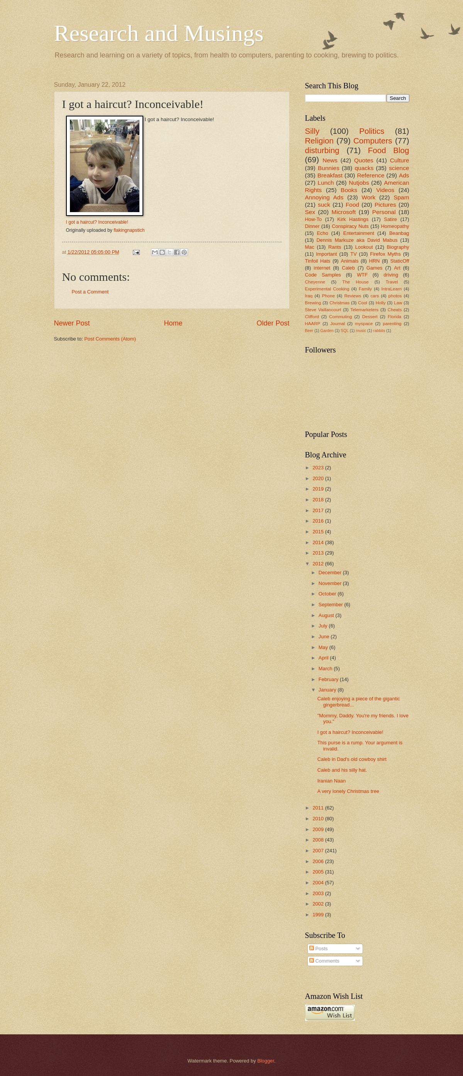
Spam (401, 197)
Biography (398, 247)
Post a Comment (90, 292)
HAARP (313, 323)
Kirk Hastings (352, 219)
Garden (327, 331)
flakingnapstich (129, 230)
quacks (364, 168)
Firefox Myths (385, 254)
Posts (318, 948)
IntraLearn (392, 289)
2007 (318, 850)
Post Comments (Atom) (110, 339)
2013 (318, 553)
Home (173, 323)
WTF (362, 275)
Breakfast (330, 175)
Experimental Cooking (327, 289)
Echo (322, 233)
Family (365, 289)
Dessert (370, 316)
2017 (318, 510)
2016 (318, 521)
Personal (384, 212)
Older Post (272, 323)
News (329, 160)
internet (322, 268)
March (326, 668)
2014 (318, 542)
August (327, 615)
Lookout (364, 247)
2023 (318, 468)
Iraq (309, 295)
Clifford (312, 316)
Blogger (265, 1061)
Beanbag (399, 233)
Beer (309, 331)
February (329, 679)
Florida (394, 316)
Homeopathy (395, 226)
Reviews (352, 295)
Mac (309, 247)
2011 (318, 808)
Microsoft (344, 212)
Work (368, 197)
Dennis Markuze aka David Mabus (356, 240)
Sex (310, 212)
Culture (399, 160)
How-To (313, 219)
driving (390, 275)
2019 (318, 489)
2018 (318, 500)
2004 (318, 882)
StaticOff (399, 261)
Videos (385, 190)
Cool (362, 302)
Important (326, 254)
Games (374, 268)
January (328, 690)
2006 (318, 861)
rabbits (379, 331)
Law (398, 302)
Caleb (348, 268)
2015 (318, 532)
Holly (381, 302)
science (399, 168)
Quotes (363, 160)
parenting (392, 323)
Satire (390, 219)
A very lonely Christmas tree (348, 791)
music (361, 331)
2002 (318, 904)
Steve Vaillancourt (323, 309)
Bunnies (328, 168)
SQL (345, 331)
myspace (364, 323)
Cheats (395, 309)
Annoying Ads (324, 197)
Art (397, 268)
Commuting (340, 316)
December (331, 572)
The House (355, 282)
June (325, 636)
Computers (372, 140)
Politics (371, 130)
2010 (318, 818)
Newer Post (72, 323)
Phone (328, 295)
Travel (392, 282)
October (328, 594)
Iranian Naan (331, 781)
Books (349, 190)
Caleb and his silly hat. (342, 770)
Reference (370, 175)
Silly (312, 130)
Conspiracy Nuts (350, 226)
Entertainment (358, 233)
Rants (334, 247)
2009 (318, 829)
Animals (350, 261)
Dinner (312, 226)
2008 (318, 840)
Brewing (313, 302)
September (331, 604)
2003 (318, 893)
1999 (318, 914)
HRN (374, 261)
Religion (319, 140)
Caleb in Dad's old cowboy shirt (352, 759)
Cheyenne (315, 282)
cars (374, 295)
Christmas (339, 302)
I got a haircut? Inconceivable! (97, 222)
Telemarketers (364, 309)
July (324, 626)
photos (395, 295)
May (324, 647)
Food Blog (388, 150)
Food (352, 204)
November (331, 583)
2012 (318, 564)
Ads (404, 175)
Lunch (326, 182)
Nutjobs (359, 182)
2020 (318, 478)
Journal (337, 323)
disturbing (322, 150)
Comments (324, 961)
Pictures (385, 204)
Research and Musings (159, 33)
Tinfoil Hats (318, 261)
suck (324, 204)
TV (353, 254)
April (324, 658)
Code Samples (323, 275)
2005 (318, 872)
